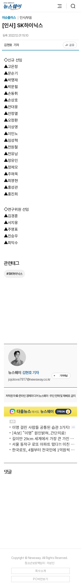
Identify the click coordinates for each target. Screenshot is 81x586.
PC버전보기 (40, 579)
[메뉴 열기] (57, 6)
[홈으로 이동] (12, 6)
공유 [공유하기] (70, 45)
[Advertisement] (42, 310)
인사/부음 (26, 18)
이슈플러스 (9, 18)
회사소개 (40, 571)
